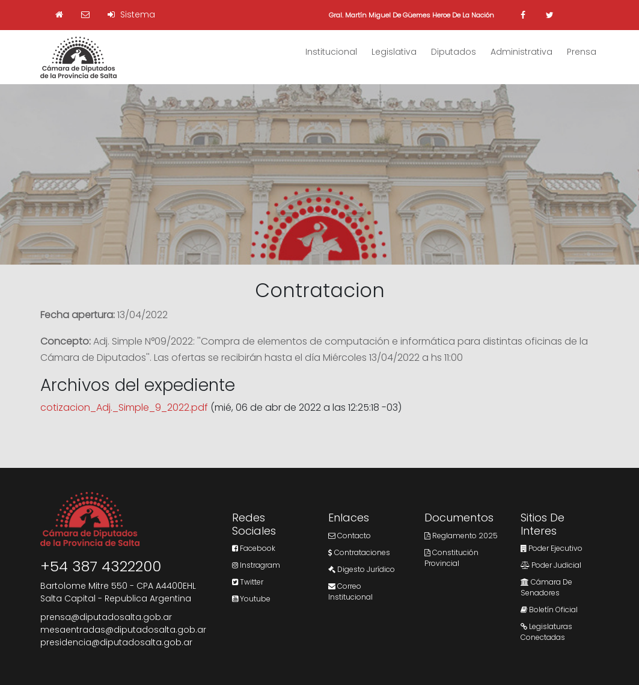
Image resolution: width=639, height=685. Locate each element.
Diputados (453, 52)
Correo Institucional (350, 591)
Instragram (256, 565)
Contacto (349, 535)
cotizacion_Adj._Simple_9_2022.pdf (124, 407)
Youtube (251, 599)
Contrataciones (359, 552)
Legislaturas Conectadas (546, 631)
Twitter (247, 582)
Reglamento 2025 (461, 535)
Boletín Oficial (549, 609)
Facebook (253, 548)
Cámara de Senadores (546, 587)
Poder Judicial (551, 565)
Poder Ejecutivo (551, 548)
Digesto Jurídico (361, 569)
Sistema (131, 14)
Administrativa (521, 52)
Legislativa (394, 52)
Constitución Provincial (451, 557)
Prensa (581, 52)
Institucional (331, 52)
